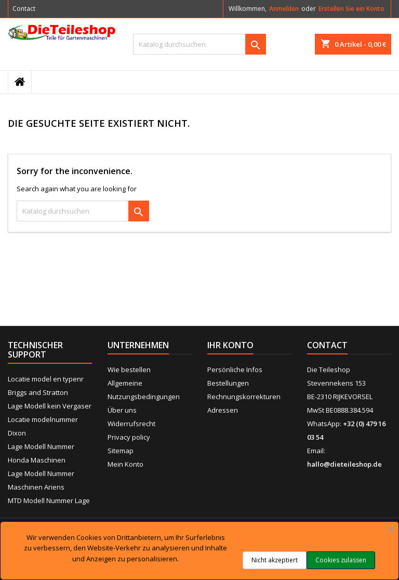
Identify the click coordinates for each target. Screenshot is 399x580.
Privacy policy (129, 437)
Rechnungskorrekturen (244, 396)
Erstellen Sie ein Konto (351, 8)
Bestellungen (228, 383)
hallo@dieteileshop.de (344, 464)
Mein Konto (125, 464)
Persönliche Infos (234, 369)
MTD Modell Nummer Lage (49, 500)
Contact (23, 8)
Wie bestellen (129, 369)
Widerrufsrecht (131, 423)
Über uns (122, 410)
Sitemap (121, 450)
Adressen (222, 410)
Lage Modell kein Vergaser (49, 406)
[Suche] (199, 44)
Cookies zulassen (340, 560)
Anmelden (284, 8)
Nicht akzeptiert (274, 560)
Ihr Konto (230, 345)
